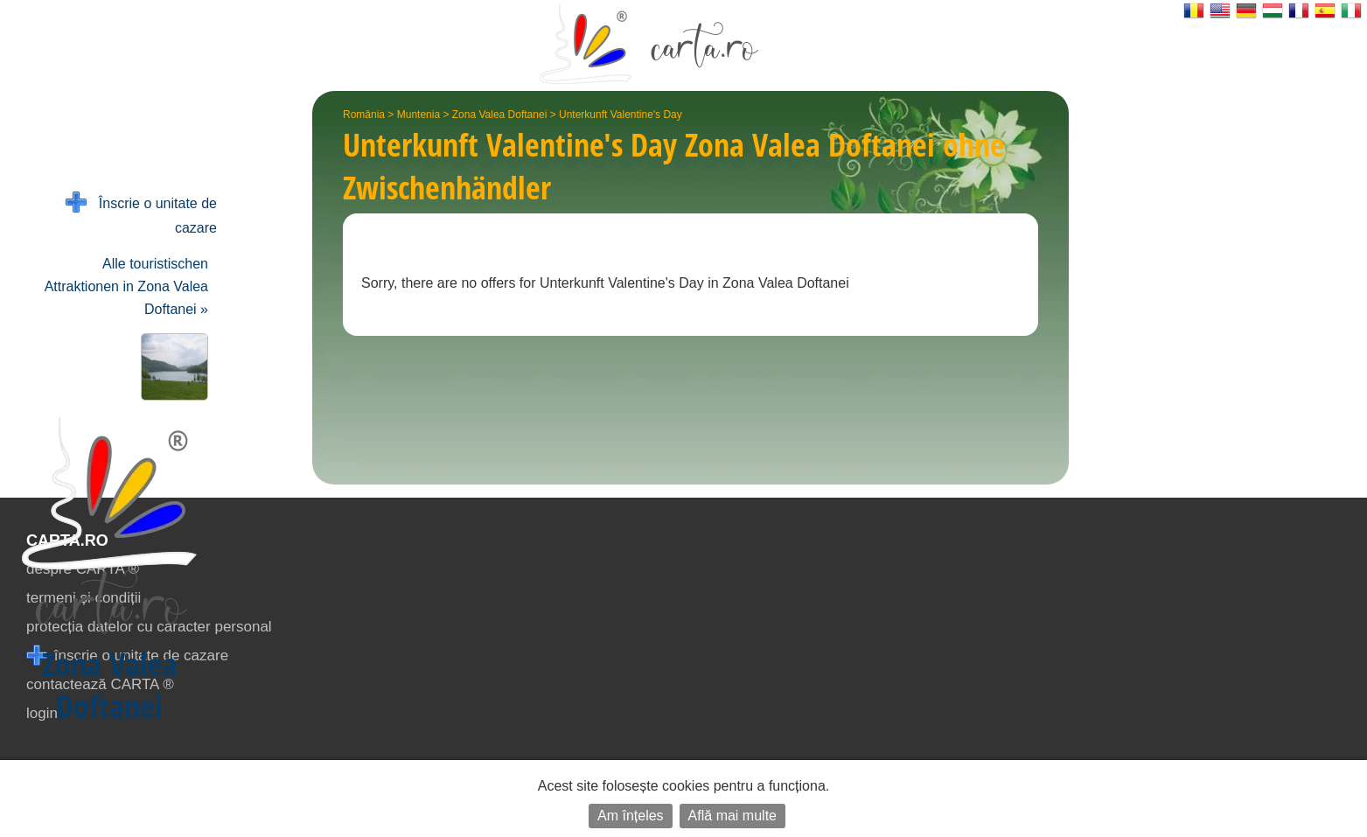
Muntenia (418, 114)
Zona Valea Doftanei (499, 114)
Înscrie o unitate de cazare (141, 213)
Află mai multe (732, 815)
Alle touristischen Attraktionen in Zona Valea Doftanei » (126, 286)
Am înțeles (630, 815)
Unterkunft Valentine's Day (620, 114)
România (364, 114)
